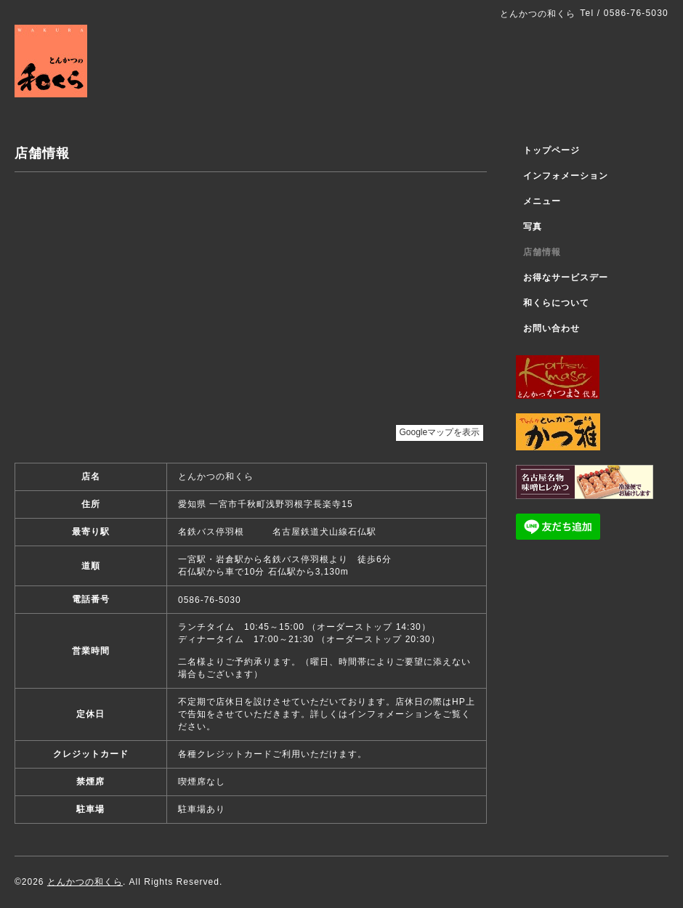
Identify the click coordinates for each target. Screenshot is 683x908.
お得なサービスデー (565, 277)
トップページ (551, 150)
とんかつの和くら (85, 882)
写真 (532, 227)
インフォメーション (565, 176)
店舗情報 (542, 252)
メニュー (542, 201)
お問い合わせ (551, 328)
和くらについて (556, 303)
